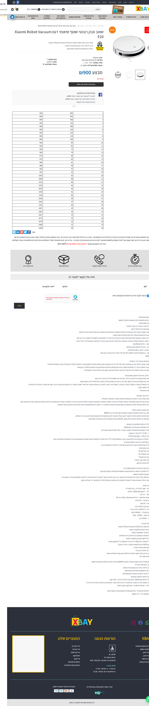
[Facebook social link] (22, 232)
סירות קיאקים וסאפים (136, 646)
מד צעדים (69, 649)
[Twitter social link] (18, 232)
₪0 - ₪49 (81, 63)
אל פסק (70, 659)
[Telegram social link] (7, 232)
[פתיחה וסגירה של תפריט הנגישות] (5, 17)
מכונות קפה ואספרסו (65, 665)
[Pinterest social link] (14, 232)
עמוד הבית (93, 26)
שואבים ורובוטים (138, 662)
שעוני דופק (140, 652)
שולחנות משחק (138, 649)
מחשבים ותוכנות (67, 662)
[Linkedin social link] (11, 232)
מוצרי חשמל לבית (83, 26)
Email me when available (79, 84)
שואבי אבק (73, 26)
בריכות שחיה (68, 652)
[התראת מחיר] (91, 109)
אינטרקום (69, 655)
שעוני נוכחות (139, 659)
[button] (142, 699)
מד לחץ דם (69, 646)
